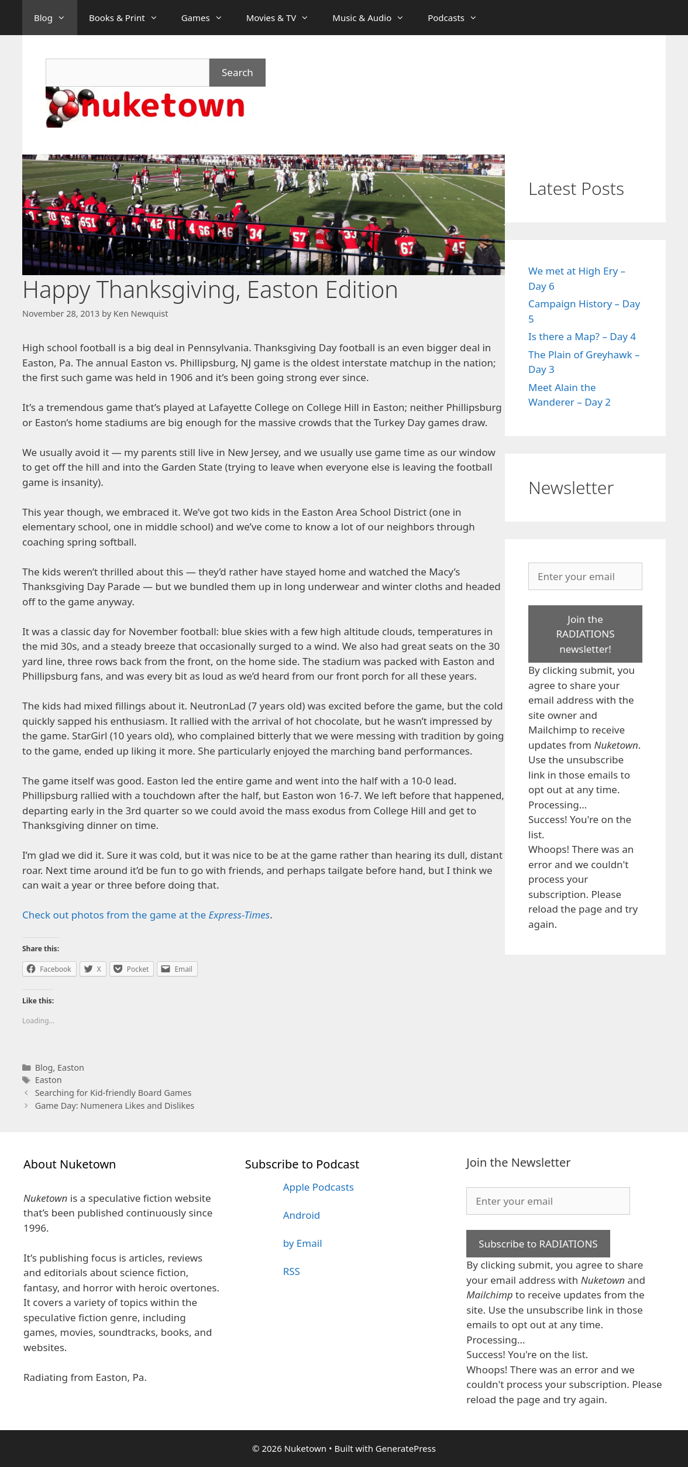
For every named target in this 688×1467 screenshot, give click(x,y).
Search (237, 72)
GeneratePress (406, 1448)
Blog (55, 17)
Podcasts (458, 17)
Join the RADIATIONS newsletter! (585, 634)
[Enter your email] (585, 577)
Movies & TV (283, 17)
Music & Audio (374, 17)
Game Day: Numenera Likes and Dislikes (115, 1105)
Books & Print (129, 17)
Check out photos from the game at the (146, 914)
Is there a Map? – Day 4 (582, 336)
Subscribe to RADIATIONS (538, 1243)
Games (208, 17)
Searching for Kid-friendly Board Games (113, 1092)
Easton (70, 1067)
